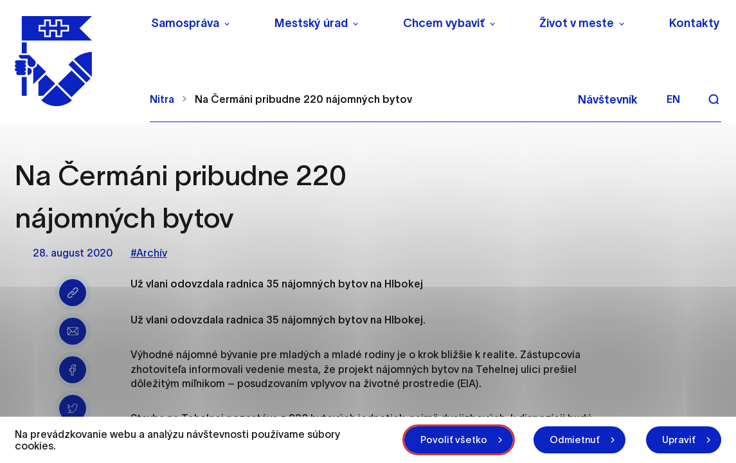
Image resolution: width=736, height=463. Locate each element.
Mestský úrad (311, 23)
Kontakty (694, 23)
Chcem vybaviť (444, 23)
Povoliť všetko (453, 439)
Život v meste (576, 23)
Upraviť (679, 439)
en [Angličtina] (673, 99)
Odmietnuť (575, 439)
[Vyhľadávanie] (713, 99)
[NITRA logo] (74, 61)
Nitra (162, 99)
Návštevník (608, 99)
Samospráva (185, 23)
